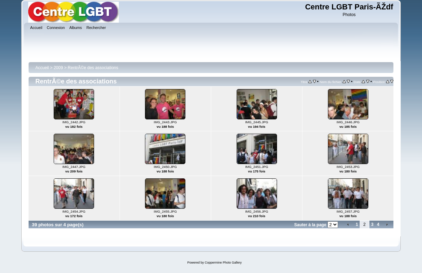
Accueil (42, 67)
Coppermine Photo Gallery (223, 262)
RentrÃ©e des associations (93, 67)
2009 (58, 67)
